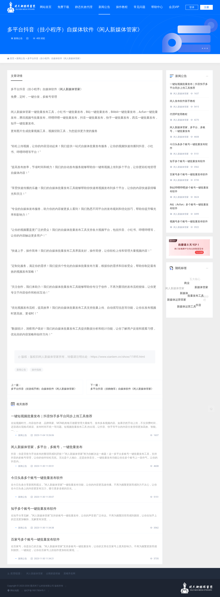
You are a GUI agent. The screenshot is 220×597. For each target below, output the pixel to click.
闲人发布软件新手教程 (182, 101)
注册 (206, 7)
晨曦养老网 (69, 573)
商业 (186, 285)
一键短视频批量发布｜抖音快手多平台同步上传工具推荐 (51, 416)
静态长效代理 (83, 5)
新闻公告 (104, 7)
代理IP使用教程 (178, 114)
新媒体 (184, 295)
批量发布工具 (196, 297)
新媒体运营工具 (186, 306)
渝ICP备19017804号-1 (35, 590)
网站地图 (13, 590)
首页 (12, 58)
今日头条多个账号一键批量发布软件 (37, 478)
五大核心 (194, 279)
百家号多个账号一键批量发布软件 (35, 539)
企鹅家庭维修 (53, 573)
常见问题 (139, 7)
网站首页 (45, 7)
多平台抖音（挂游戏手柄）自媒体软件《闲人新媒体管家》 (44, 388)
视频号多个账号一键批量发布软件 (189, 221)
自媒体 (183, 279)
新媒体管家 (201, 288)
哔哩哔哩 (205, 297)
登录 (191, 7)
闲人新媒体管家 (70, 89)
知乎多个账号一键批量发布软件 (33, 508)
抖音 (198, 304)
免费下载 (63, 5)
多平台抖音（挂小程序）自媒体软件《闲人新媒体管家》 (75, 29)
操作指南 (36, 369)
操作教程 (122, 7)
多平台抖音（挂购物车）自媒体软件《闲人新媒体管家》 (122, 388)
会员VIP (174, 5)
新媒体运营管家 (176, 299)
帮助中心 (157, 7)
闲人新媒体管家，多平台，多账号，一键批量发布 (46, 447)
